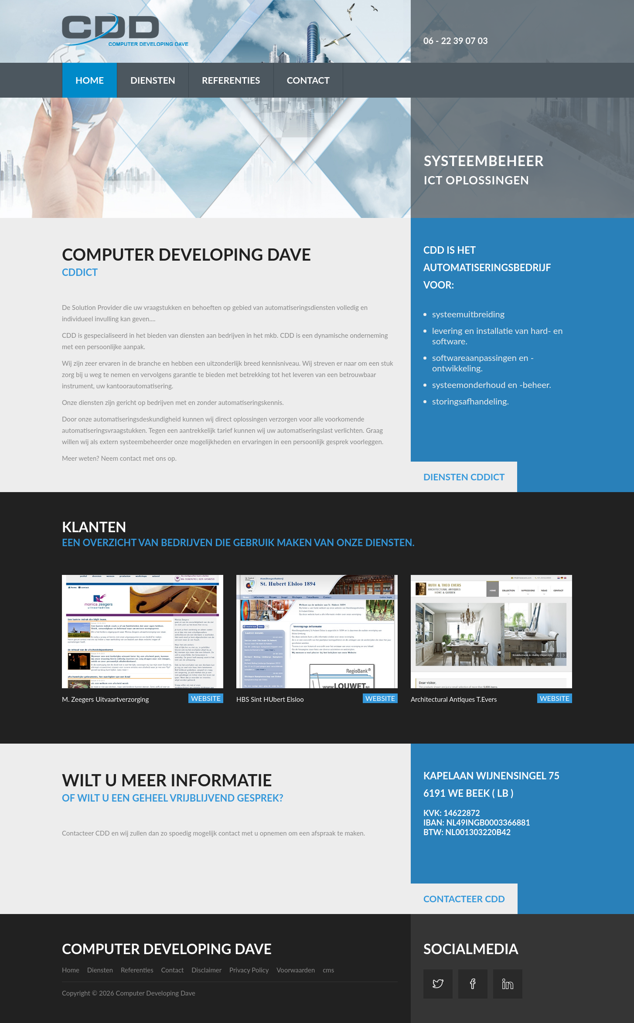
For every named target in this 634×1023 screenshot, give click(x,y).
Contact (308, 80)
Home (89, 80)
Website (206, 698)
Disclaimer (206, 970)
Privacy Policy (249, 970)
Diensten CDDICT (463, 476)
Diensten (152, 80)
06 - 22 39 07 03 (455, 40)
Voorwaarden (295, 970)
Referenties (231, 80)
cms (328, 970)
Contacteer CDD (464, 898)
